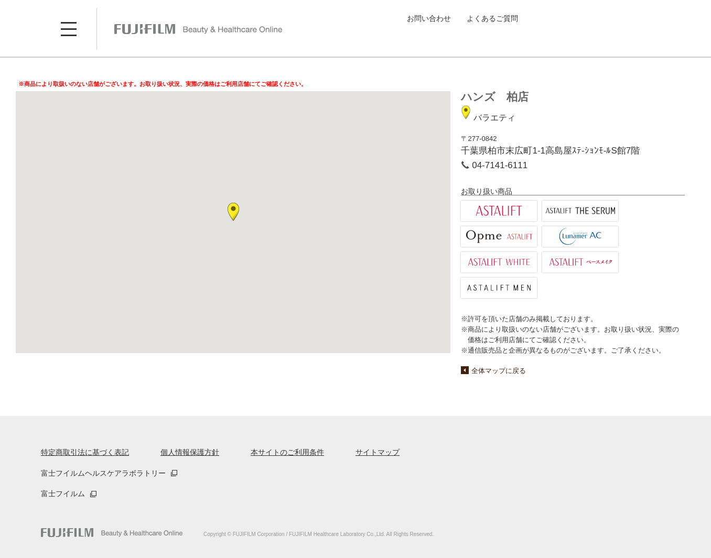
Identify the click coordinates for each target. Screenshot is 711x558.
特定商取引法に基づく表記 (85, 452)
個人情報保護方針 (189, 452)
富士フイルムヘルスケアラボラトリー (103, 473)
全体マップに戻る (498, 371)
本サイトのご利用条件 (287, 452)
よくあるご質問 (492, 18)
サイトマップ (378, 452)
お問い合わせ (429, 18)
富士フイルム (63, 493)
